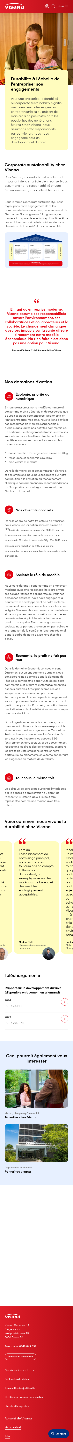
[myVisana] (47, 6)
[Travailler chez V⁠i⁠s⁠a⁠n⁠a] (36, 1102)
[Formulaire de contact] (20, 1357)
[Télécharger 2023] (64, 1023)
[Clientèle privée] (14, 6)
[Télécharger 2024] (64, 1006)
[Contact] (58, 1433)
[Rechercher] (53, 6)
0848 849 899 (27, 1346)
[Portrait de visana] (36, 1157)
